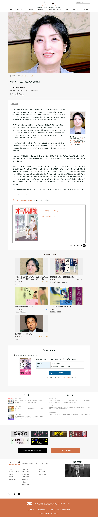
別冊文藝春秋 (42, 474)
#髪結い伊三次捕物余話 (62, 282)
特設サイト (76, 10)
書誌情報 (86, 10)
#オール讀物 (16, 93)
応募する (56, 373)
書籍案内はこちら (33, 450)
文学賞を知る (41, 10)
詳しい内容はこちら (48, 216)
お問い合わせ (12, 479)
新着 (11, 10)
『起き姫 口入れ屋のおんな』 (22, 200)
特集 (67, 10)
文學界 (41, 469)
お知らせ (10, 477)
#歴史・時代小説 (19, 95)
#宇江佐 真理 (53, 282)
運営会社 (10, 474)
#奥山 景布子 (53, 311)
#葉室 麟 (59, 311)
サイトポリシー (12, 469)
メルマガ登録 (65, 450)
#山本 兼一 (18, 339)
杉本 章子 (15, 104)
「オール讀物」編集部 (17, 87)
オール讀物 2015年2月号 (50, 211)
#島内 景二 (23, 311)
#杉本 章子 (18, 284)
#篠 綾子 (17, 311)
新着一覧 (25, 469)
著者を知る (20, 10)
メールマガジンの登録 (64, 377)
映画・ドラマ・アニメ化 (55, 10)
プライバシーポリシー (14, 472)
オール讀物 (42, 472)
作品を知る (30, 10)
